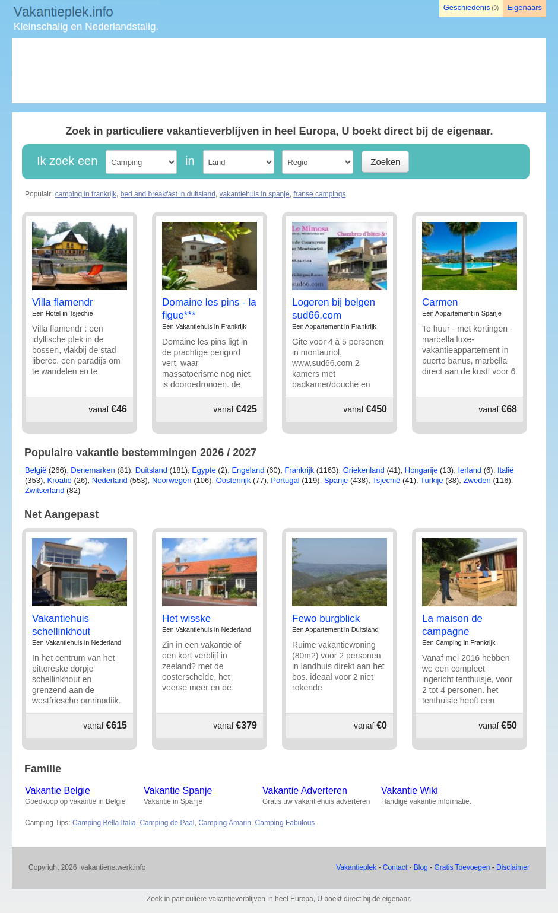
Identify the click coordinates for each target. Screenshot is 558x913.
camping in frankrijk (85, 194)
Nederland (110, 480)
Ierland (469, 470)
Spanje (336, 480)
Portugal (285, 480)
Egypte (203, 470)
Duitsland (151, 470)
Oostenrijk (233, 480)
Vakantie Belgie (57, 790)
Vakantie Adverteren (304, 790)
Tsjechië (386, 480)
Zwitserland (44, 490)
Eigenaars (524, 7)
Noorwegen (172, 480)
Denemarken (93, 470)
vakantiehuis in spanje (255, 194)
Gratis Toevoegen (462, 867)
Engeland (248, 470)
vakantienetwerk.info (113, 867)
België (35, 470)
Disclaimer (513, 867)
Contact (395, 867)
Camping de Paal (167, 823)
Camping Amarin (224, 823)
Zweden (477, 480)
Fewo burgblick (326, 618)
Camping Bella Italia (104, 823)
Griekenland (364, 470)
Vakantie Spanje (178, 790)
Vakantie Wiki (409, 790)
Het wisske (186, 618)
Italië (505, 470)
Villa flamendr (62, 302)
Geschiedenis (466, 7)
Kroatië (59, 480)
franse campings (319, 194)
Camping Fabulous (285, 823)
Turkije (431, 480)
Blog (421, 867)
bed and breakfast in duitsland (168, 194)
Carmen (440, 302)
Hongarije (421, 470)
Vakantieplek (356, 867)
